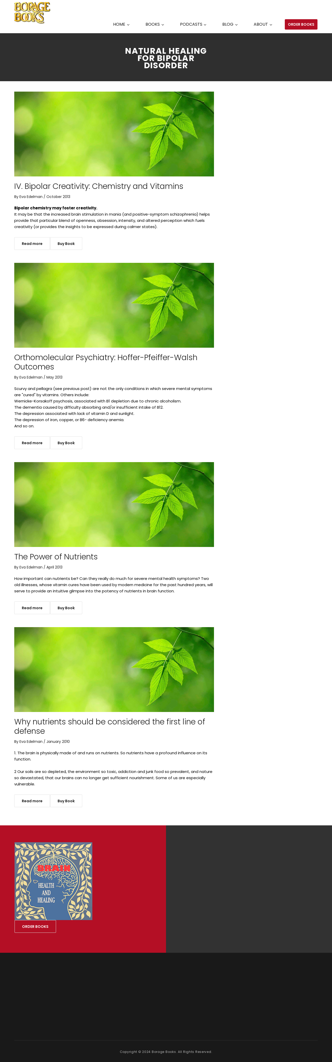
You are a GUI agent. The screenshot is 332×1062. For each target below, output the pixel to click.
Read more (32, 243)
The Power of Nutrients (56, 556)
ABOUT (261, 24)
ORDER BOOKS (301, 24)
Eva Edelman (31, 196)
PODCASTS (191, 24)
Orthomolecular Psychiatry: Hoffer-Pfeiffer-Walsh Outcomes (105, 362)
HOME (119, 24)
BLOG (227, 24)
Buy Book (66, 243)
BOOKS (153, 24)
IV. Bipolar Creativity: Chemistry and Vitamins (98, 186)
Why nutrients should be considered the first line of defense (109, 726)
